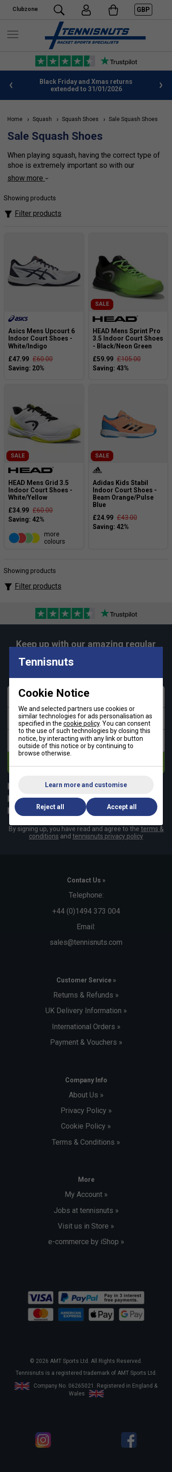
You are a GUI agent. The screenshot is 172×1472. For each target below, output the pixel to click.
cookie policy (81, 723)
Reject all (50, 806)
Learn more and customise (86, 784)
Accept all (122, 806)
